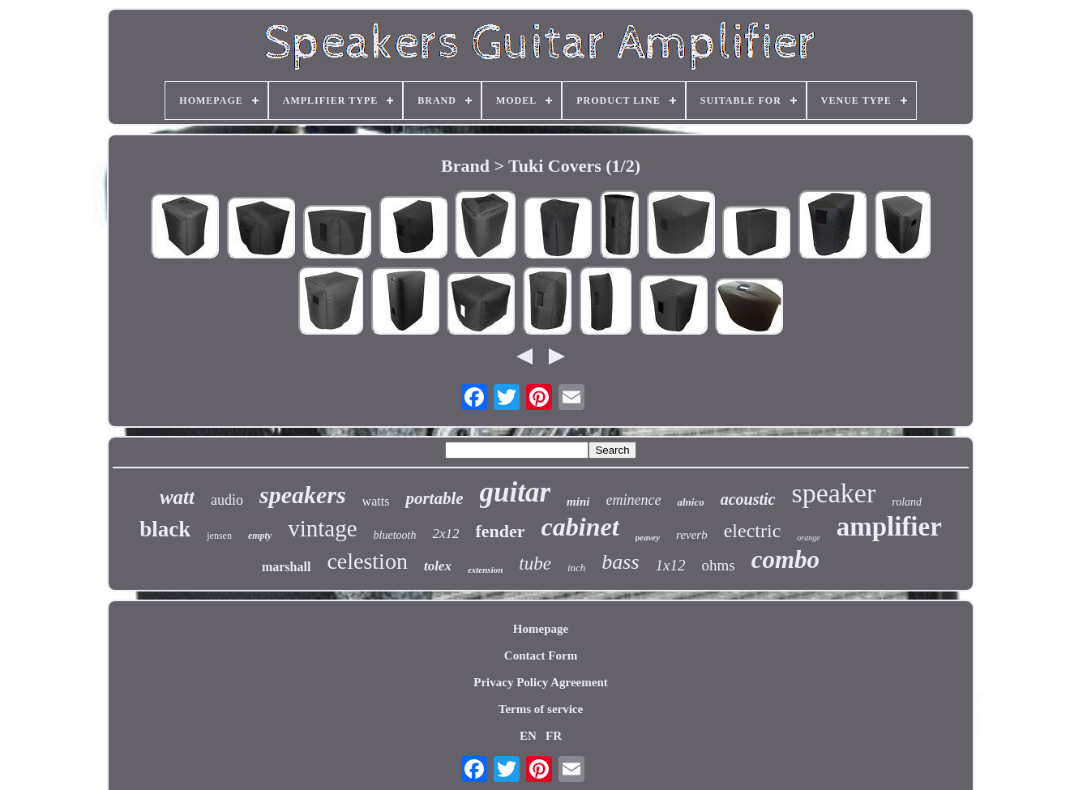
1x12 (671, 565)
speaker (833, 493)
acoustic (748, 499)
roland (907, 502)
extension (485, 569)
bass (620, 562)
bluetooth (395, 535)
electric (752, 530)
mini (578, 501)
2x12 (445, 533)
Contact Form (540, 655)
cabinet (580, 526)
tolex (438, 566)
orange (808, 537)
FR (554, 735)
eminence (633, 500)
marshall (286, 567)
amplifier (889, 526)
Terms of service (541, 708)
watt (177, 497)
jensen (219, 535)
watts (376, 501)
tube (535, 563)
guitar (515, 492)
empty (260, 535)
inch (576, 568)
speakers (302, 494)
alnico (690, 502)
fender (500, 531)
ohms (718, 565)
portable (434, 498)
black (164, 529)
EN (528, 735)
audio (227, 500)
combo (785, 559)
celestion (367, 561)
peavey (648, 537)
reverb (692, 534)
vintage (322, 528)
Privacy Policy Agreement (540, 682)
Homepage (540, 628)
